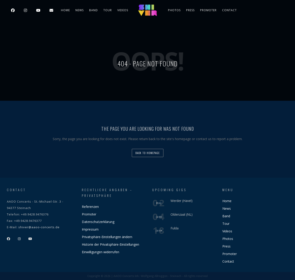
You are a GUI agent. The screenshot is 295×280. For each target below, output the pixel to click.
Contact (229, 10)
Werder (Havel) (182, 200)
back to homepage (147, 153)
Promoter (208, 10)
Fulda (175, 228)
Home (65, 10)
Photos (174, 10)
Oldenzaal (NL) (182, 214)
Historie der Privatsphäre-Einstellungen (110, 244)
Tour (107, 10)
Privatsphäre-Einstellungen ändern (107, 237)
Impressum (90, 229)
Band (93, 10)
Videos (122, 10)
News (79, 10)
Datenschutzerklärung (98, 222)
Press (190, 10)
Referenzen (90, 206)
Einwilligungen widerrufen (100, 252)
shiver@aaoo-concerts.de (39, 227)
